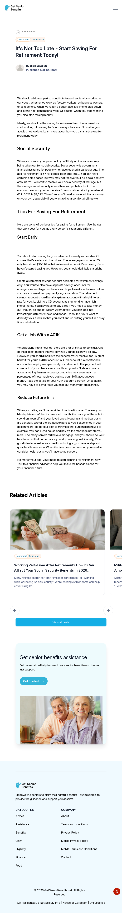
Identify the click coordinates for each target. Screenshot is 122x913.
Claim (19, 840)
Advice (20, 816)
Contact (66, 857)
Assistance (22, 824)
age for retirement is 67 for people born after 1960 (48, 173)
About (65, 816)
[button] (14, 610)
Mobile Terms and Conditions (79, 849)
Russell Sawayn (36, 65)
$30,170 (41, 264)
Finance (21, 857)
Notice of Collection (75, 902)
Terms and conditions (74, 824)
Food (19, 865)
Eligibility (21, 849)
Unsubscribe (97, 902)
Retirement (29, 31)
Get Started (33, 681)
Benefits (21, 832)
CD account (55, 301)
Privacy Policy (70, 832)
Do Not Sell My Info (48, 902)
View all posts (61, 622)
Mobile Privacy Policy (74, 840)
